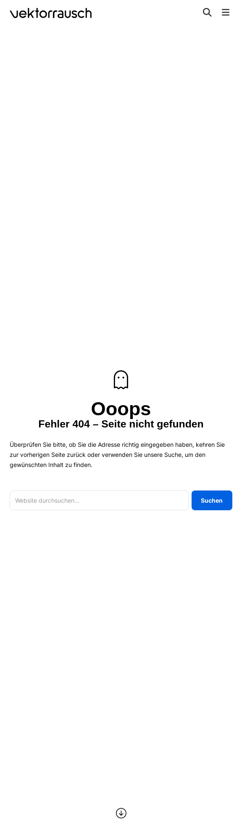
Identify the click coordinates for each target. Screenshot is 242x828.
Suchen (212, 500)
